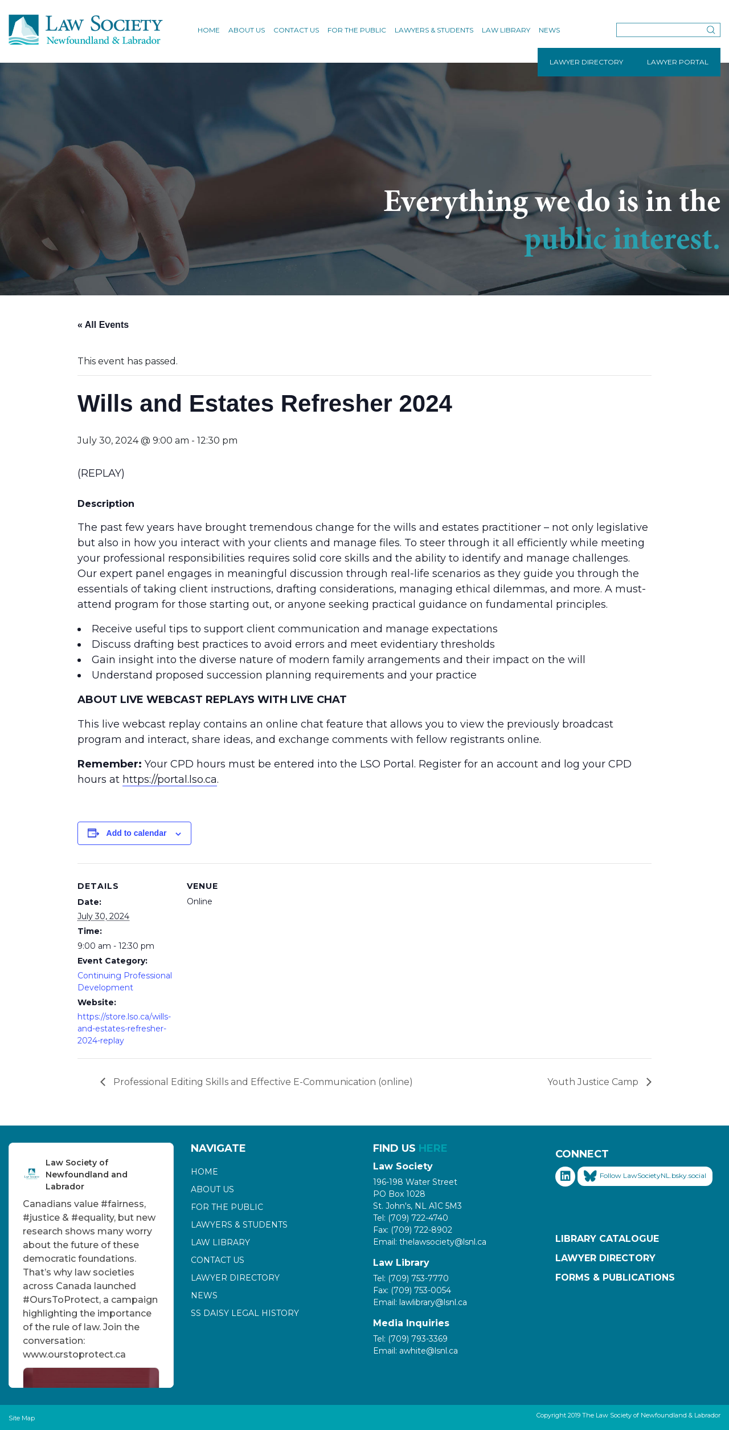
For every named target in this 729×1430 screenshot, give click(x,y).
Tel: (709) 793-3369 (410, 1339)
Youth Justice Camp (594, 1081)
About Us (246, 30)
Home (209, 30)
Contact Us (296, 30)
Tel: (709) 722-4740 (410, 1218)
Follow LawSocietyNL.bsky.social (645, 1176)
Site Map (22, 1418)
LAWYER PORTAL (677, 62)
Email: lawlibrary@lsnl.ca (420, 1302)
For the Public (356, 30)
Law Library (506, 30)
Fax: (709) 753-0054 (412, 1290)
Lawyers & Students (434, 30)
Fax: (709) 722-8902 (412, 1230)
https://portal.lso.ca (169, 779)
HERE (433, 1148)
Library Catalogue (607, 1238)
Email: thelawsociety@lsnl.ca (429, 1242)
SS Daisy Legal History (245, 1313)
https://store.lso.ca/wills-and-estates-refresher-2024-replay (124, 1028)
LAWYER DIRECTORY (586, 62)
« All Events (103, 325)
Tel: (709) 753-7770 (411, 1278)
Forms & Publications (615, 1277)
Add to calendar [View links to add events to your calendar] (137, 833)
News (549, 30)
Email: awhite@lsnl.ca (415, 1351)
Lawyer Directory (235, 1278)
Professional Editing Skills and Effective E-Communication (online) (262, 1081)
